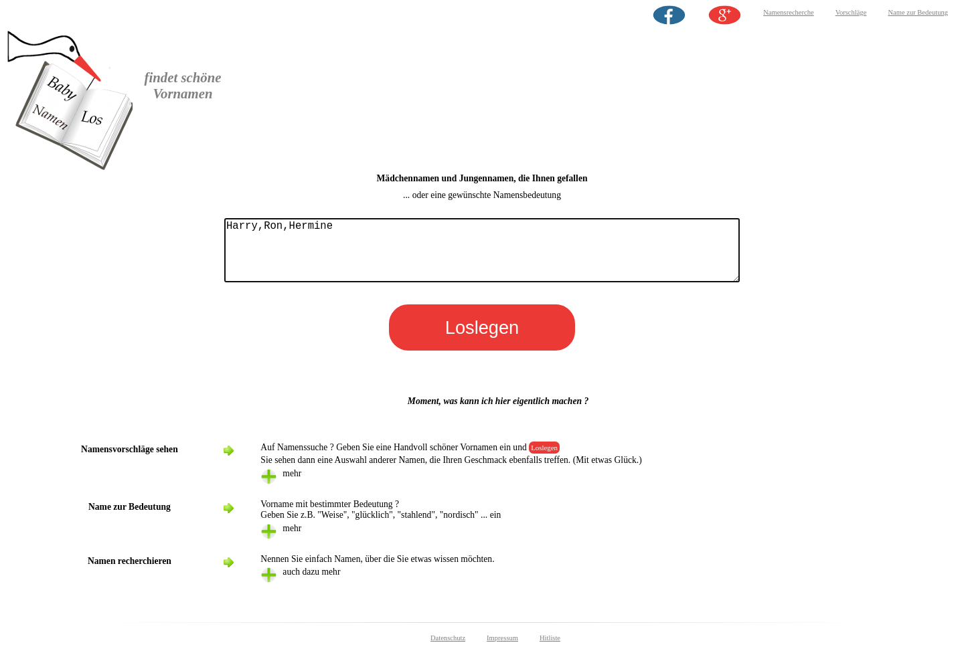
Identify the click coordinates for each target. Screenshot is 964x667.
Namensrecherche (788, 12)
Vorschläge (851, 12)
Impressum (502, 651)
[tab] (579, 490)
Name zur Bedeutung (918, 12)
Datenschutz (447, 651)
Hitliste (550, 651)
